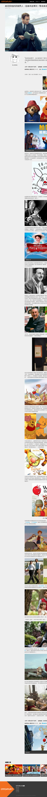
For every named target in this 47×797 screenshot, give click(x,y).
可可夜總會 (34, 522)
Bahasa (43, 1)
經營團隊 (17, 790)
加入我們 (17, 791)
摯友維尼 (44, 69)
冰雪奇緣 (28, 522)
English (32, 1)
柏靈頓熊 (30, 93)
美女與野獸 (41, 586)
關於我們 (17, 787)
